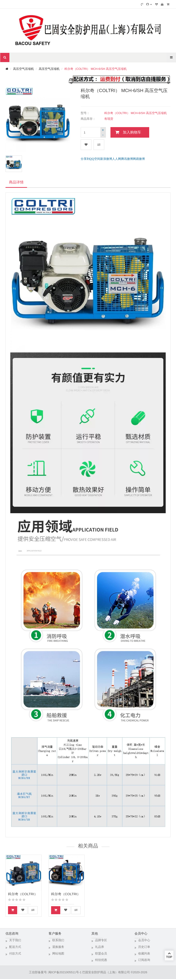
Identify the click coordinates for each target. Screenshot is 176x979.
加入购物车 (132, 132)
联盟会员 (101, 953)
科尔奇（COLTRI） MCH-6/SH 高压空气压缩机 (95, 69)
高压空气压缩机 (23, 69)
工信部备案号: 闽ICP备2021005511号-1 (55, 972)
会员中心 (144, 940)
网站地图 (58, 953)
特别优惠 (101, 960)
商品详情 (16, 182)
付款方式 (15, 953)
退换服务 (58, 947)
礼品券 (99, 947)
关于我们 (15, 940)
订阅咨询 (144, 960)
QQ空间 (95, 159)
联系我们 (58, 940)
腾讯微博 (127, 159)
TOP (169, 955)
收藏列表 (144, 953)
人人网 (116, 159)
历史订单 (144, 947)
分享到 (85, 159)
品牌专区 (101, 940)
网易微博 (139, 159)
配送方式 (15, 947)
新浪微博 (106, 159)
